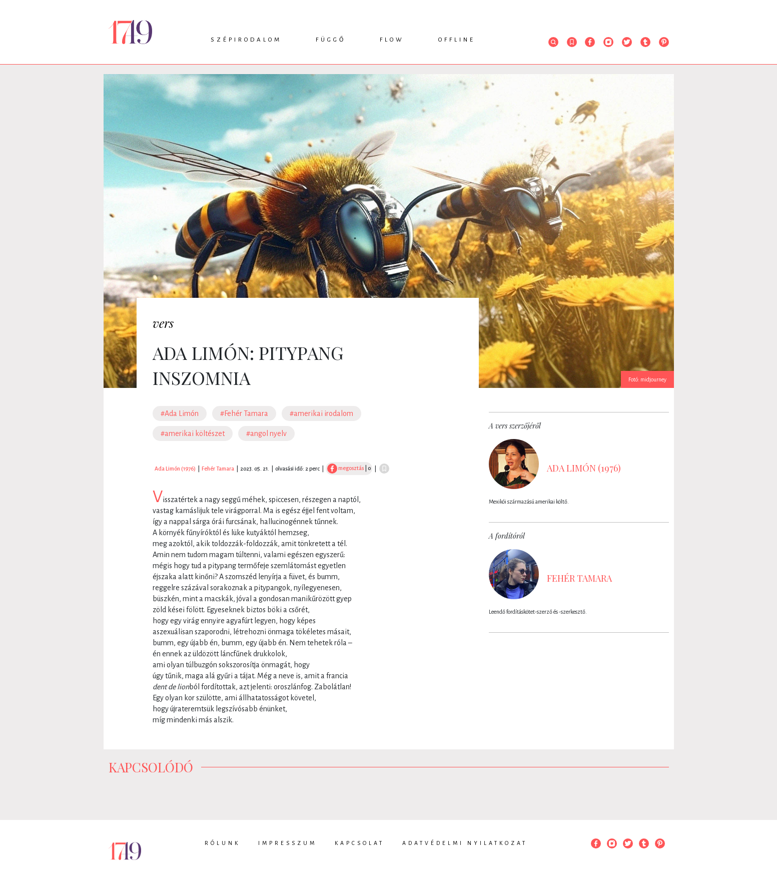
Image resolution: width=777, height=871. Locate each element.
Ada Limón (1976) (175, 469)
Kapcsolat (359, 843)
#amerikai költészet (193, 433)
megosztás (345, 468)
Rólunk (222, 843)
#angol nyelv (266, 433)
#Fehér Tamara (244, 413)
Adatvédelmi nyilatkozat (464, 843)
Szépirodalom (246, 40)
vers (163, 323)
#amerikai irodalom (321, 413)
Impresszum (287, 843)
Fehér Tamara (218, 469)
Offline (456, 40)
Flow (392, 40)
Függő (331, 40)
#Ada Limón (180, 413)
